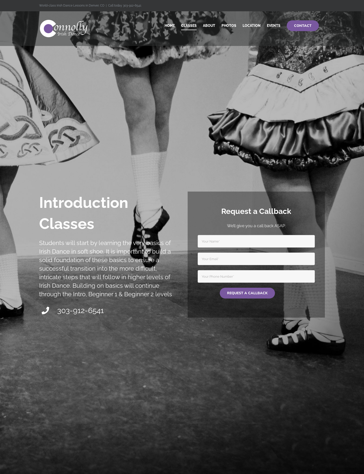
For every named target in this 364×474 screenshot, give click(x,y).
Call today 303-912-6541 (124, 5)
